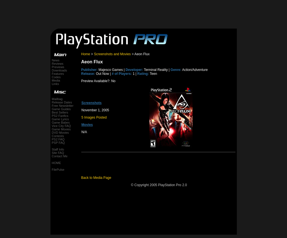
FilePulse (58, 169)
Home (85, 54)
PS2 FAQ (58, 139)
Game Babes (61, 122)
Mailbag (57, 99)
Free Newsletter (63, 105)
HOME (56, 163)
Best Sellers (60, 112)
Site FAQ (58, 152)
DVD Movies (60, 132)
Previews (58, 67)
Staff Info (58, 149)
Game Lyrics (60, 119)
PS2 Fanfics (60, 115)
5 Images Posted (94, 117)
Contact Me (60, 156)
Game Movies (61, 129)
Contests (58, 136)
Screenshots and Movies (112, 54)
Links (55, 84)
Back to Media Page (96, 178)
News (56, 60)
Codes (56, 77)
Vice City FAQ (61, 126)
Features (58, 73)
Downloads (59, 70)
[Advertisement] (143, 12)
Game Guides (61, 109)
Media (56, 80)
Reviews (58, 63)
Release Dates (62, 102)
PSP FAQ (58, 142)
